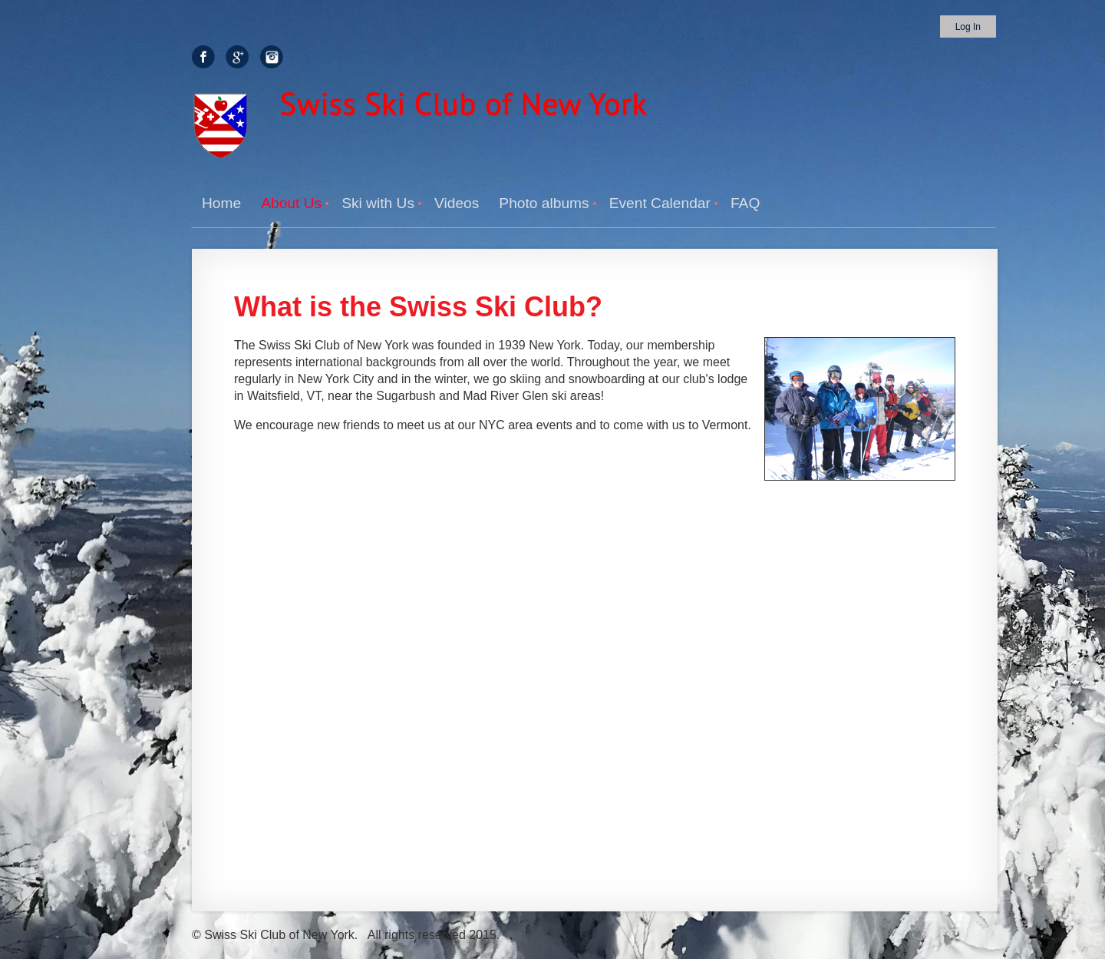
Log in (968, 26)
